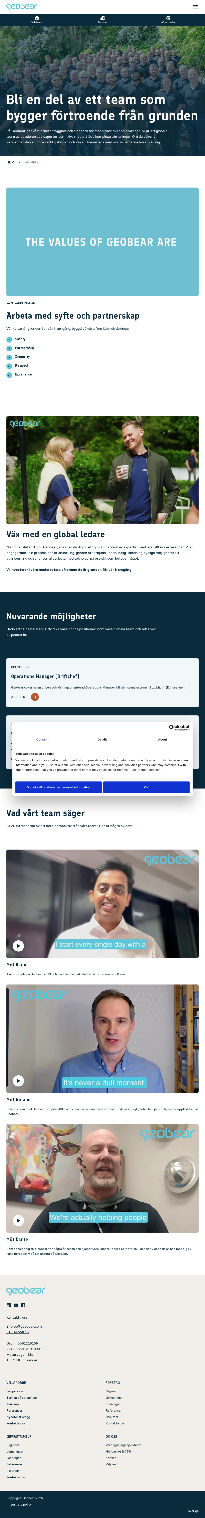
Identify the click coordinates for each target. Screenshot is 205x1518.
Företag (102, 19)
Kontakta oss (15, 1423)
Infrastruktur (168, 19)
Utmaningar (114, 1398)
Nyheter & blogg (18, 1417)
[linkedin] (8, 1305)
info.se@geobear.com (24, 1326)
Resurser (112, 1417)
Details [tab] (102, 739)
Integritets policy (19, 1504)
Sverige (193, 1511)
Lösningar (113, 1404)
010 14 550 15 (17, 1332)
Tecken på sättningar (21, 1398)
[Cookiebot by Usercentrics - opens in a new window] (172, 728)
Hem (10, 162)
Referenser (14, 1410)
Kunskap (12, 1404)
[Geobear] (21, 6)
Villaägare (36, 19)
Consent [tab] (42, 739)
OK (146, 787)
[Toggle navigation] (195, 7)
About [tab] (162, 739)
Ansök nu (25, 697)
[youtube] (16, 1305)
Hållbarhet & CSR (118, 1451)
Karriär (111, 1458)
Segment (112, 1391)
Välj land (112, 1464)
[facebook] (23, 1305)
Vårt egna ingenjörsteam (123, 1445)
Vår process (15, 1391)
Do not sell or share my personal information (58, 787)
